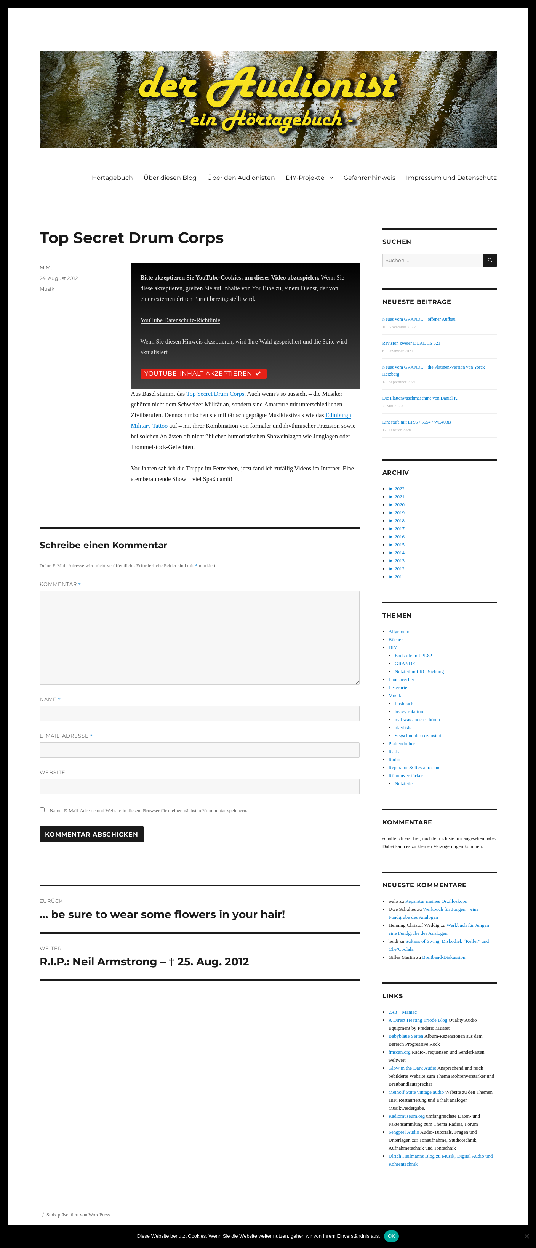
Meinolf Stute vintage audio (416, 1092)
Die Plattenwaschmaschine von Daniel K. (420, 398)
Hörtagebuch (112, 177)
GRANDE (405, 663)
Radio (394, 759)
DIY (393, 647)
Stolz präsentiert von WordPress (78, 1215)
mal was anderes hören (417, 719)
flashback (404, 703)
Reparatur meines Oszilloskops (436, 901)
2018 (400, 520)
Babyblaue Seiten (406, 1036)
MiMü (47, 267)
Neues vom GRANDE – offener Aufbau (419, 319)
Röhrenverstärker (406, 775)
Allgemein (399, 631)
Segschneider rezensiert (418, 735)
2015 (400, 544)
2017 (400, 528)
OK (391, 1236)
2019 (400, 512)
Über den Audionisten (241, 177)
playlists (403, 727)
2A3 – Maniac (403, 1012)
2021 (400, 496)
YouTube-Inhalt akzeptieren (203, 373)
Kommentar (61, 584)
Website (53, 772)
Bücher (396, 639)
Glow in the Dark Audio (413, 1068)
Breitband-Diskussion (443, 957)
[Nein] (526, 1236)
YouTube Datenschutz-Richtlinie (181, 320)
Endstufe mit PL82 (413, 655)
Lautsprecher (401, 679)
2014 (400, 552)
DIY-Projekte (305, 177)
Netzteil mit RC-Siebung (419, 671)
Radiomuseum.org (407, 1116)
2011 (400, 576)
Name (50, 699)
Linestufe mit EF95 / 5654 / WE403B (416, 422)
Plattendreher (402, 743)
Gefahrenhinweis (369, 177)
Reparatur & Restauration (414, 767)
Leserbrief (399, 687)
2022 (400, 488)
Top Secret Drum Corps (215, 393)
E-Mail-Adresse (66, 736)
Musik (47, 289)
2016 (400, 536)
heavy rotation (409, 711)
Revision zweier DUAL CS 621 (411, 343)
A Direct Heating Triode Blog (418, 1020)
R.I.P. (394, 751)
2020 (400, 504)
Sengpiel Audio (404, 1132)
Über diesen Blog (170, 177)
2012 (400, 568)
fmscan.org (400, 1052)
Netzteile (404, 783)
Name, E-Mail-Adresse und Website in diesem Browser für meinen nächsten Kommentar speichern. (149, 810)
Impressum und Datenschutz (451, 177)
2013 (400, 560)
